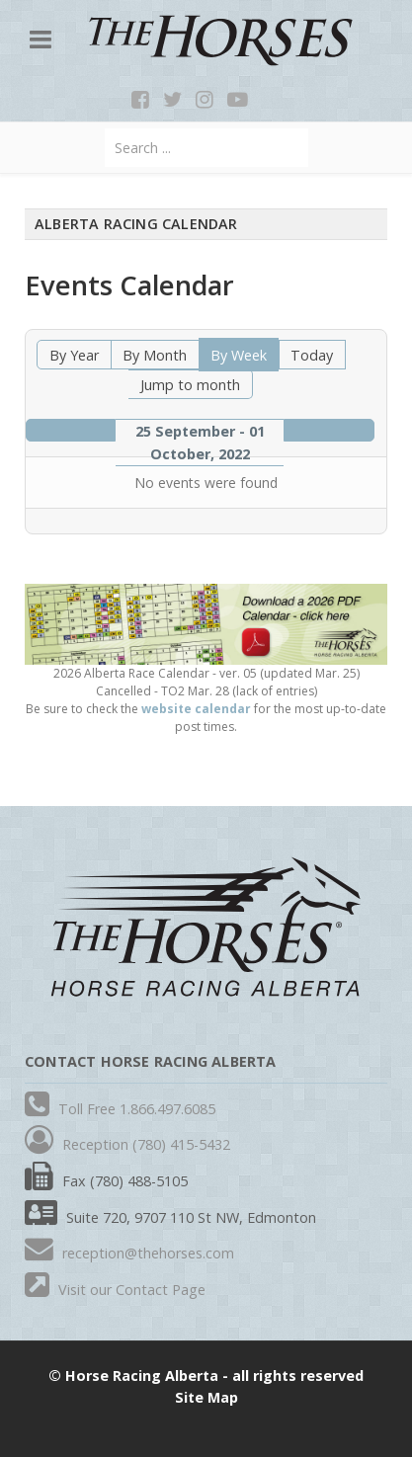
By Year (74, 355)
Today (311, 355)
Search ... (105, 128)
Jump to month (190, 384)
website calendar (196, 708)
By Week (238, 355)
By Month (155, 355)
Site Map (206, 1397)
